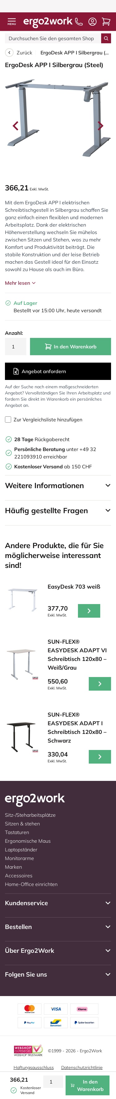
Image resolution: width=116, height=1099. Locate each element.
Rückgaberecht (42, 439)
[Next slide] (99, 125)
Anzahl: (14, 333)
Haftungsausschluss (34, 1067)
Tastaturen (17, 832)
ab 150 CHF (53, 466)
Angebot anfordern (39, 371)
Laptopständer (21, 849)
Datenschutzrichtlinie (82, 1067)
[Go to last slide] (16, 125)
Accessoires (18, 875)
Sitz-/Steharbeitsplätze (30, 815)
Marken (13, 867)
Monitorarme (19, 858)
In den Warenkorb (71, 346)
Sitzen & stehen (22, 823)
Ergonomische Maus (28, 841)
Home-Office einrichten (31, 884)
